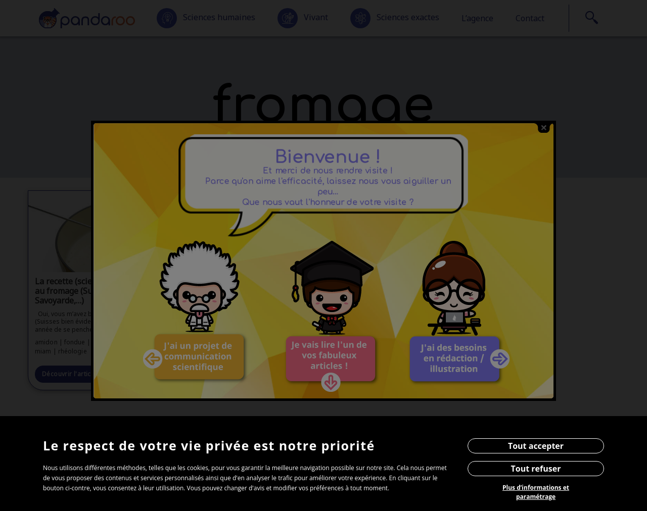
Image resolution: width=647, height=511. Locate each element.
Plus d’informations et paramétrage (535, 492)
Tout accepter (536, 445)
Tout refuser (536, 468)
